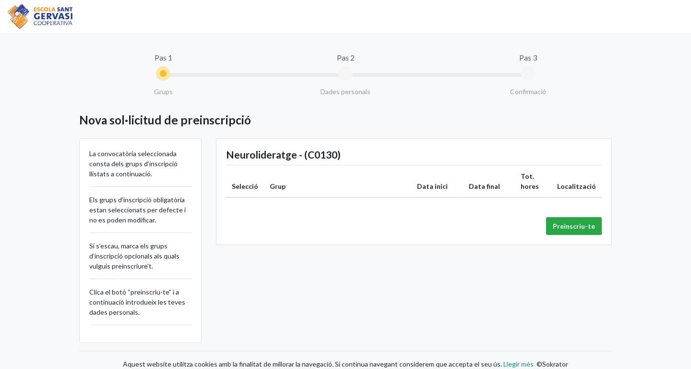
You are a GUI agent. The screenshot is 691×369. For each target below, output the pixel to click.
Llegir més (518, 364)
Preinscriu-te (574, 226)
